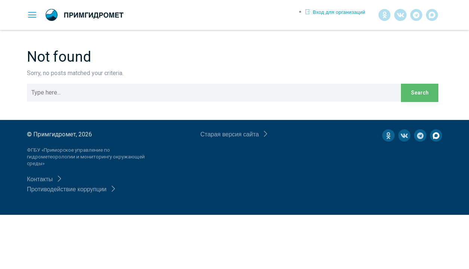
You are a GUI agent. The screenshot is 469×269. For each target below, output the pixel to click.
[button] (44, 179)
